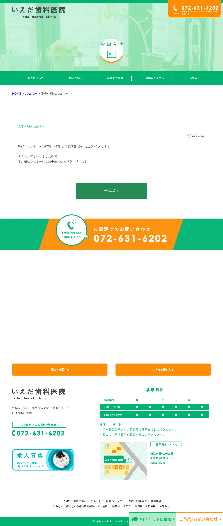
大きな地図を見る (163, 369)
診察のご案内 (115, 78)
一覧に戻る (111, 190)
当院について (36, 78)
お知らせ (194, 78)
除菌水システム (155, 78)
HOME (66, 501)
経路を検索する (60, 369)
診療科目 (156, 501)
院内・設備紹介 (138, 501)
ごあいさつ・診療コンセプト (108, 501)
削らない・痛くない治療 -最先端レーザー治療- (81, 506)
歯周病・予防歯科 (145, 506)
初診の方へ (75, 78)
